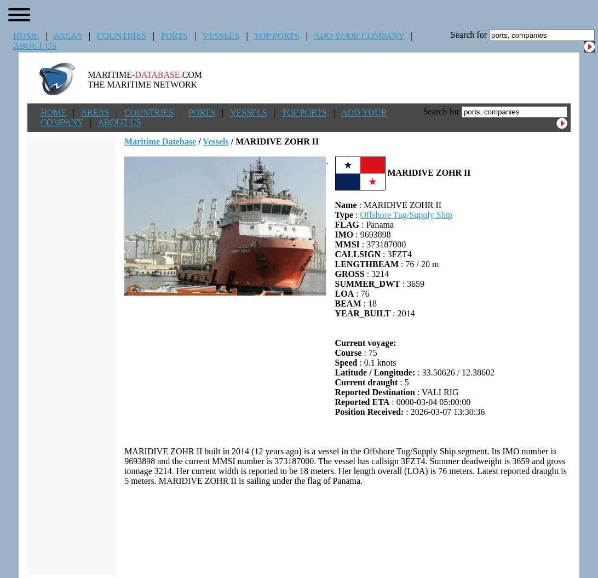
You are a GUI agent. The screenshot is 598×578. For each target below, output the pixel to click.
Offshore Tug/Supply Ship (406, 214)
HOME (26, 36)
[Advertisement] (347, 530)
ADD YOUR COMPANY (359, 36)
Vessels (215, 141)
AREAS (67, 36)
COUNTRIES (121, 36)
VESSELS (221, 36)
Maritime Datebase (160, 141)
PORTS (174, 36)
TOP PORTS (276, 36)
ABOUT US (34, 45)
